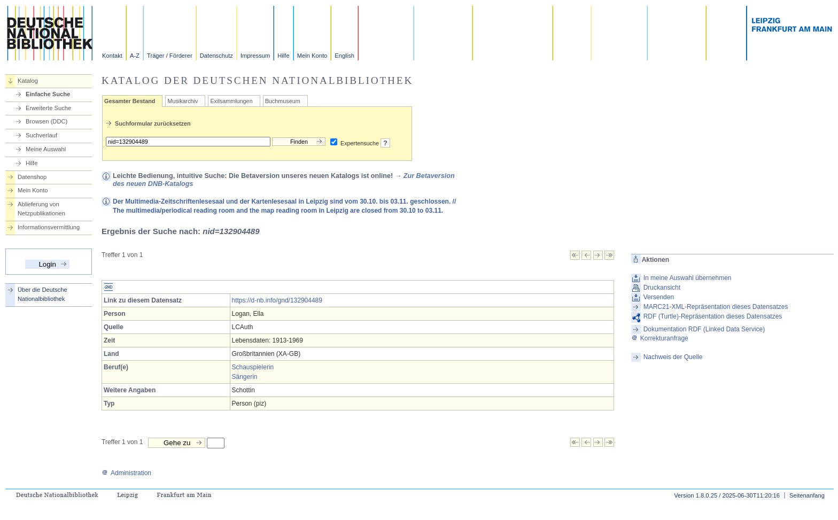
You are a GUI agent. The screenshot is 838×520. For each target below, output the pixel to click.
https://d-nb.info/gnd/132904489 (277, 300)
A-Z (134, 55)
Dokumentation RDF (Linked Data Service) (704, 329)
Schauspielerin (253, 367)
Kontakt (112, 55)
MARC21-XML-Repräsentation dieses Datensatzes (715, 307)
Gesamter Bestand (129, 101)
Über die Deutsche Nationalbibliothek (42, 294)
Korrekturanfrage (659, 338)
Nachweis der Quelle (673, 357)
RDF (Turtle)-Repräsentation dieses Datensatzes (712, 316)
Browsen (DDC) (46, 121)
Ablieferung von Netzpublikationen (41, 208)
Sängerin (245, 377)
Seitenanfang (807, 495)
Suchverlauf (41, 135)
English (344, 55)
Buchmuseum (282, 101)
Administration (126, 473)
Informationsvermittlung (49, 227)
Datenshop (32, 177)
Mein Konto (312, 55)
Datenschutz (216, 55)
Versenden (658, 297)
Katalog (28, 80)
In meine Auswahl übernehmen (687, 278)
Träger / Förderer (169, 55)
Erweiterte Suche (48, 108)
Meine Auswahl (46, 149)
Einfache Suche (48, 94)
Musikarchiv (182, 101)
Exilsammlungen (231, 101)
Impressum (255, 55)
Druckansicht (661, 287)
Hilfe (283, 55)
